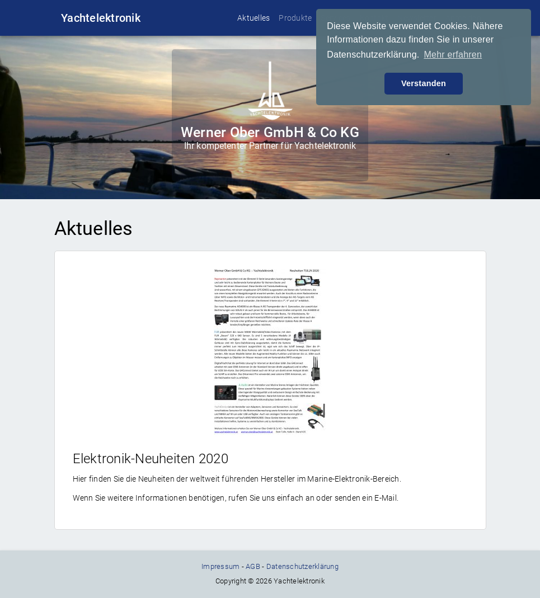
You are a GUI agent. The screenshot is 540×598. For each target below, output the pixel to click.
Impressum (220, 566)
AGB (253, 566)
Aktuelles (253, 17)
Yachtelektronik (100, 18)
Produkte (295, 17)
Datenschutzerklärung (302, 566)
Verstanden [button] (423, 83)
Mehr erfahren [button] (453, 54)
